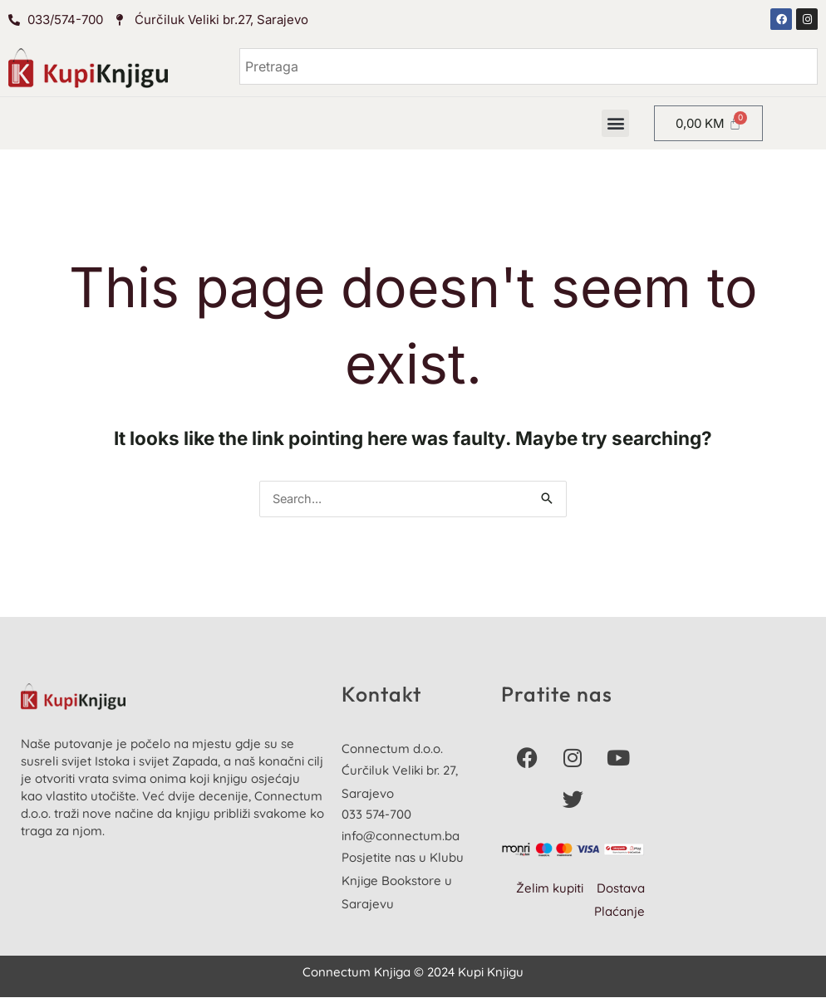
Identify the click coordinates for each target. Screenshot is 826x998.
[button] (615, 123)
